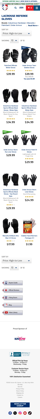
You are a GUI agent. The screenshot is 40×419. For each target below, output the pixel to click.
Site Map (20, 384)
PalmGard (5, 25)
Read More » (33, 25)
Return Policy (20, 391)
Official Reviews (14, 290)
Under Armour (16, 25)
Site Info (20, 386)
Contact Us (20, 395)
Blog (10, 305)
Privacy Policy (20, 389)
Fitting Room (13, 297)
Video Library (13, 312)
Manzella (30, 23)
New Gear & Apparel (29, 1)
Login (21, 8)
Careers (20, 397)
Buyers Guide (13, 283)
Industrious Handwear (17, 23)
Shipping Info (20, 393)
